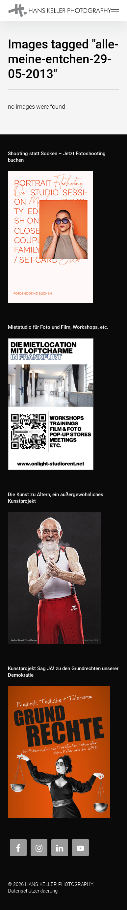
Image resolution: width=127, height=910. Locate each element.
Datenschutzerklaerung (33, 891)
